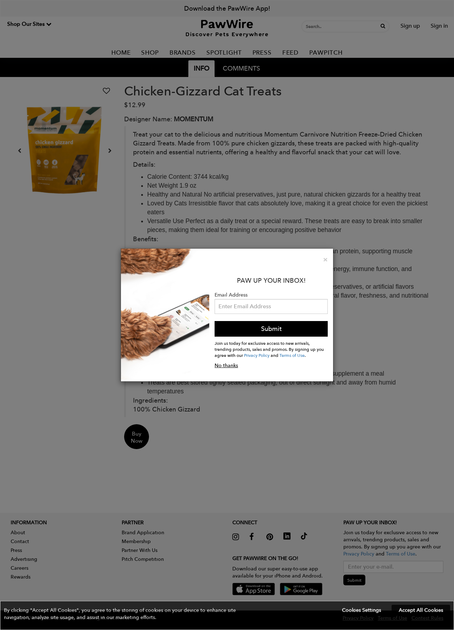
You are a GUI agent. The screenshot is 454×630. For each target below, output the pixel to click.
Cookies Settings (361, 610)
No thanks (226, 365)
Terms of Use (292, 355)
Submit (271, 329)
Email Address (231, 295)
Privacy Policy (257, 355)
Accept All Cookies (421, 610)
